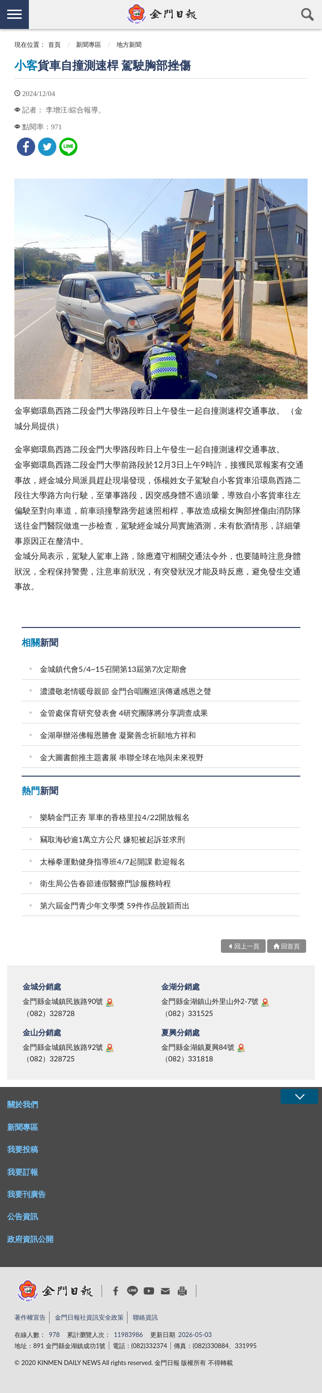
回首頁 (290, 946)
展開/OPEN (299, 1096)
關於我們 (22, 1104)
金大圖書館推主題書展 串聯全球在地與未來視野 (122, 757)
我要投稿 (22, 1149)
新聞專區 (88, 44)
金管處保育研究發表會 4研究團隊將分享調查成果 (124, 712)
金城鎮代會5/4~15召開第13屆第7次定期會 (113, 668)
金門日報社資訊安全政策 (89, 1317)
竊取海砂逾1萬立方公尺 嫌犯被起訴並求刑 (112, 839)
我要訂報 (22, 1171)
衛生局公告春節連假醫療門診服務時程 (105, 883)
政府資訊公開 (30, 1238)
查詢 (307, 14)
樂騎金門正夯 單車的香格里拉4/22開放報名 (115, 817)
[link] (26, 147)
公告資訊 (22, 1216)
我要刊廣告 (26, 1193)
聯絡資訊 (145, 1317)
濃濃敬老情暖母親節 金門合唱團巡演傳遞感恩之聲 (125, 691)
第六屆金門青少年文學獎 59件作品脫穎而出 (115, 905)
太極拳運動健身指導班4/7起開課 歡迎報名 (112, 861)
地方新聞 (129, 44)
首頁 (54, 44)
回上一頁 (246, 946)
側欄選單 (14, 14)
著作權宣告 (30, 1317)
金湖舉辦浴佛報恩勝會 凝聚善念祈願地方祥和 (118, 734)
